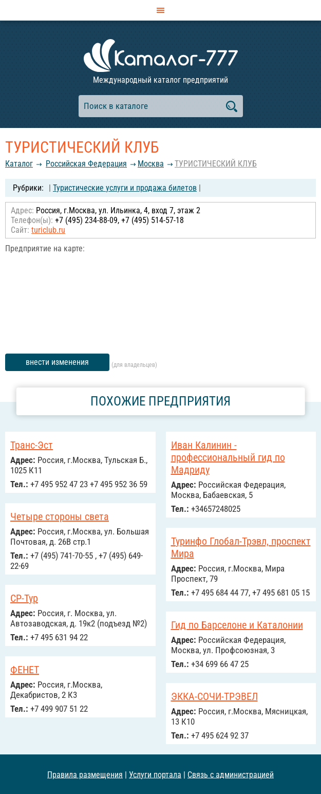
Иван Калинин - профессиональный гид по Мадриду (228, 457)
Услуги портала (155, 774)
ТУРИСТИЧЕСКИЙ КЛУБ (216, 164)
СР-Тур (24, 598)
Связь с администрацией (230, 774)
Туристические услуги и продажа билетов (125, 188)
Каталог (19, 164)
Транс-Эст (31, 445)
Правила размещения (85, 774)
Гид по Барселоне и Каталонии (237, 625)
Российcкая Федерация (86, 164)
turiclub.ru (48, 230)
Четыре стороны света (59, 516)
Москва (151, 164)
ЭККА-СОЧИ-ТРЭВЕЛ (214, 696)
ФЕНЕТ (24, 669)
